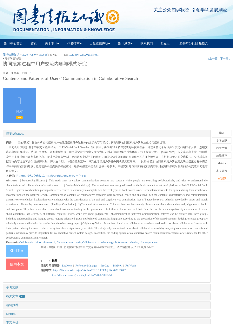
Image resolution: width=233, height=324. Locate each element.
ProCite (105, 265)
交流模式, (39, 175)
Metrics (11, 313)
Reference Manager (86, 265)
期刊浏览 (125, 43)
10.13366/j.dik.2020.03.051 (83, 54)
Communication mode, (69, 242)
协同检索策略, (54, 175)
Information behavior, (127, 242)
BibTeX (117, 265)
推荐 (54, 260)
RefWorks (130, 265)
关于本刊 (52, 43)
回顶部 (222, 178)
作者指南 (74, 43)
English (165, 43)
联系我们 (146, 43)
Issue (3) (43, 54)
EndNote (67, 265)
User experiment (149, 242)
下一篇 (225, 58)
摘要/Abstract (15, 133)
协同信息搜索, (24, 175)
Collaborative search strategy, (98, 242)
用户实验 (81, 175)
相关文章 (15, 296)
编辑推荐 (12, 305)
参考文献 (12, 287)
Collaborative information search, (38, 242)
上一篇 (213, 58)
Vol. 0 (32, 54)
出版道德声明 (100, 43)
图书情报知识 (11, 54)
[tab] (106, 133)
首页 (34, 43)
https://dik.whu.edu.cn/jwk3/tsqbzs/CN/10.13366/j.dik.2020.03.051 (89, 270)
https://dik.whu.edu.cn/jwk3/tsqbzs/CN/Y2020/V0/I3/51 (81, 275)
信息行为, (69, 175)
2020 (25, 54)
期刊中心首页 (13, 43)
